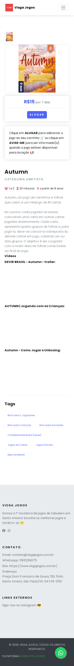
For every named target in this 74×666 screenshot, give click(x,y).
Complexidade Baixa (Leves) (24, 435)
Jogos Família (44, 444)
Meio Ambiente (16, 454)
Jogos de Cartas (17, 444)
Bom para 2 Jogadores (21, 415)
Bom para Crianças (19, 425)
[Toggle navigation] (63, 7)
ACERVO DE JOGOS (32, 656)
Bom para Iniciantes (51, 425)
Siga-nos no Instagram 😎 (21, 605)
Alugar (37, 114)
